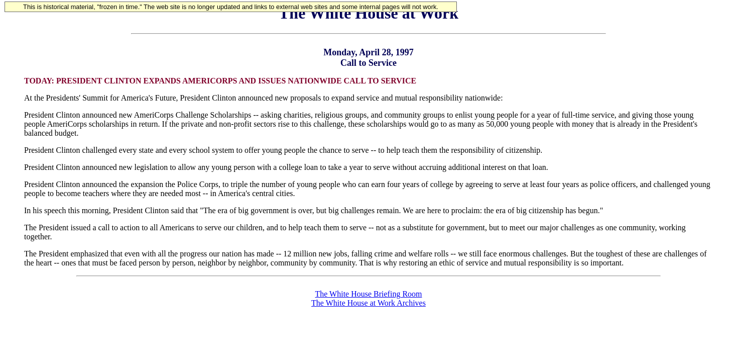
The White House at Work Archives (368, 303)
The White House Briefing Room (368, 294)
